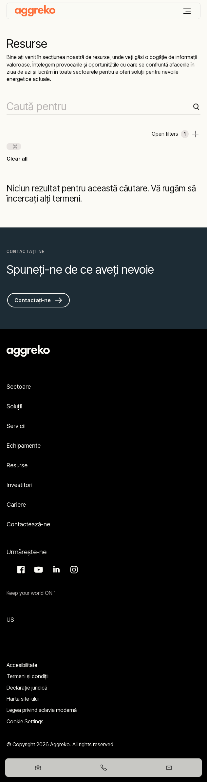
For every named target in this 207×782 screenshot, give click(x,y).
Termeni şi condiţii (27, 676)
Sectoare (19, 386)
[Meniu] (187, 11)
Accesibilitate (22, 665)
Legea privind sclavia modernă (42, 710)
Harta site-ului (23, 698)
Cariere (16, 504)
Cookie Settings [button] (25, 721)
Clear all (17, 158)
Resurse (17, 465)
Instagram (73, 569)
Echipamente (24, 445)
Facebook (20, 569)
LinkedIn (55, 569)
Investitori (19, 484)
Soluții (14, 406)
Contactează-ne (28, 524)
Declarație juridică (27, 687)
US (10, 619)
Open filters (170, 134)
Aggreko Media (37, 569)
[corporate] (35, 11)
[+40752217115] (103, 767)
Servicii (16, 425)
